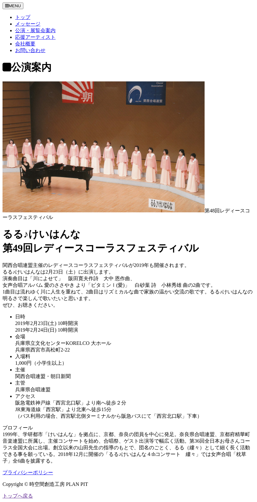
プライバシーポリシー (28, 472)
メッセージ (27, 24)
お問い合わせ (30, 50)
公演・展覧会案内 (35, 30)
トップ (22, 17)
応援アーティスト (35, 37)
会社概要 (25, 43)
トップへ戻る (18, 496)
